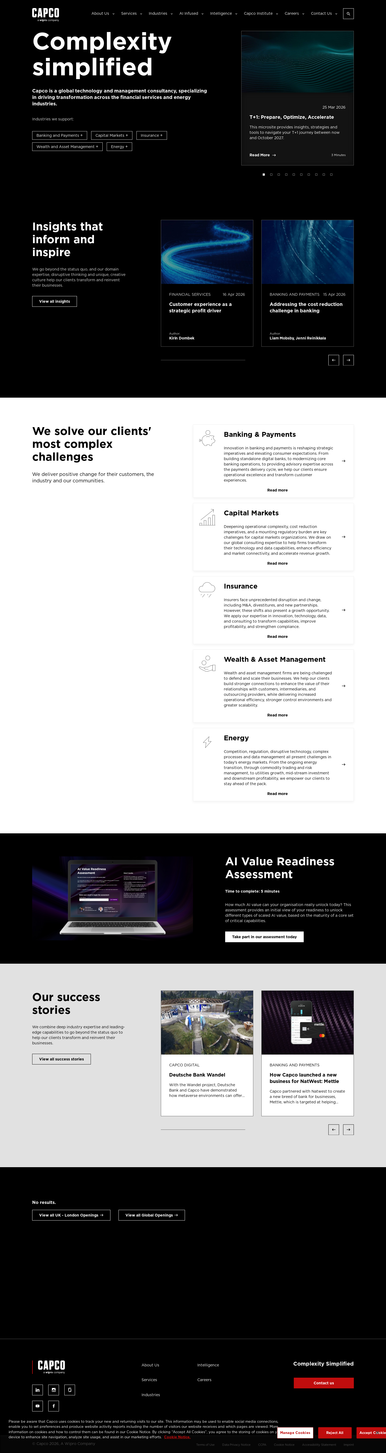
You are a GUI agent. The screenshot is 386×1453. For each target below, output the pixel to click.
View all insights (54, 301)
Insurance (152, 135)
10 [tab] (331, 174)
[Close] (377, 1433)
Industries (151, 1395)
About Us (150, 1365)
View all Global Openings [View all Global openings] (149, 1215)
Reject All (334, 1433)
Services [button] (129, 13)
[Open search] (348, 13)
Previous (333, 360)
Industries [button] (158, 13)
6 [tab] (301, 174)
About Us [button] (100, 13)
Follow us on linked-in (37, 1390)
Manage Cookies (295, 1433)
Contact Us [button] (321, 13)
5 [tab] (294, 174)
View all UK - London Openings (68, 1215)
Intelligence (208, 1365)
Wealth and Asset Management (67, 147)
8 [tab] (316, 174)
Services (149, 1380)
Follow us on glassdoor (70, 1390)
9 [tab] (324, 174)
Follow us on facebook (54, 1406)
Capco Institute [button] (258, 13)
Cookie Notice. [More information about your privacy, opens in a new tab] (177, 1437)
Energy (119, 147)
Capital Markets (111, 135)
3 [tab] (279, 174)
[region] (193, 1433)
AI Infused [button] (188, 13)
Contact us (324, 1383)
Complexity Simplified (323, 1363)
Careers (204, 1380)
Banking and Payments (59, 135)
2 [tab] (271, 174)
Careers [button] (292, 13)
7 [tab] (309, 174)
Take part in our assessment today (264, 937)
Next (348, 360)
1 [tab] (264, 174)
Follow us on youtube (37, 1406)
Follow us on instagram (54, 1390)
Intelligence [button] (221, 13)
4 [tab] (286, 174)
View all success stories (61, 1059)
